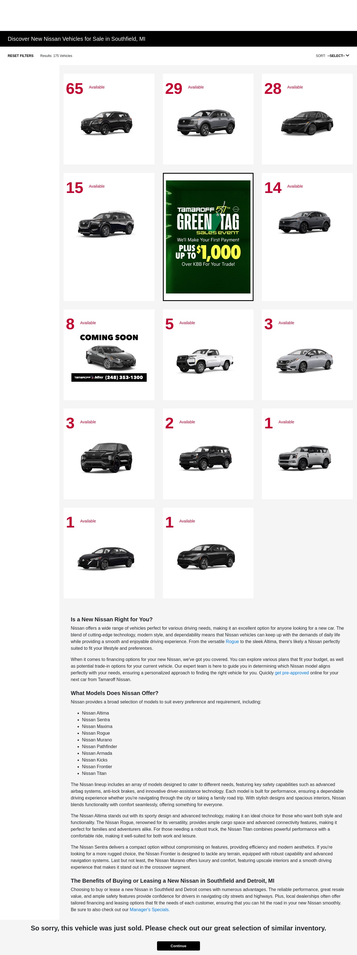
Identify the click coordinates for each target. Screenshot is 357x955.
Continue (178, 946)
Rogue (232, 641)
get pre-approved (292, 672)
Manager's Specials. (150, 909)
